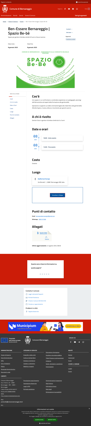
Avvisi (70, 361)
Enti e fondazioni (5, 364)
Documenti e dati (5, 372)
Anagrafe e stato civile (29, 355)
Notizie (70, 355)
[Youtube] (65, 9)
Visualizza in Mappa (57, 195)
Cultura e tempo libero (29, 358)
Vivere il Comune (13, 22)
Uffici (2, 361)
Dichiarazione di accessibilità (53, 392)
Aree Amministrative (6, 358)
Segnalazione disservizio (30, 383)
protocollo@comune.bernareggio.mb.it (12, 402)
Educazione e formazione (52, 352)
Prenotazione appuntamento (31, 381)
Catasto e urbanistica (29, 364)
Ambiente (48, 361)
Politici (3, 366)
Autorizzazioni (50, 367)
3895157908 (42, 219)
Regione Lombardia (6, 2)
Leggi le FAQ (26, 386)
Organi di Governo (6, 355)
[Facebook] (61, 9)
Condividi (69, 29)
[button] (45, 423)
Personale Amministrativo (8, 369)
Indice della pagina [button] (14, 94)
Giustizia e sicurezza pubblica (54, 355)
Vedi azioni (69, 33)
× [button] (89, 408)
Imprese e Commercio (29, 361)
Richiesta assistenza (28, 389)
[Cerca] (88, 9)
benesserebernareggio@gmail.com (45, 216)
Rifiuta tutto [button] (52, 419)
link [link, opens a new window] (61, 416)
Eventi (22, 22)
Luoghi (70, 369)
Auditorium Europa (44, 179)
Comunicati (71, 358)
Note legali (49, 389)
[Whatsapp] (73, 9)
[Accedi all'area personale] (82, 2)
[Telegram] (69, 9)
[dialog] (45, 416)
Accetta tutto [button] (39, 419)
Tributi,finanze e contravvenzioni (55, 358)
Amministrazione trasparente (54, 381)
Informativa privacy (51, 386)
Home (4, 22)
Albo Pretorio (49, 383)
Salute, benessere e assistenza (54, 364)
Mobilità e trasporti (28, 366)
